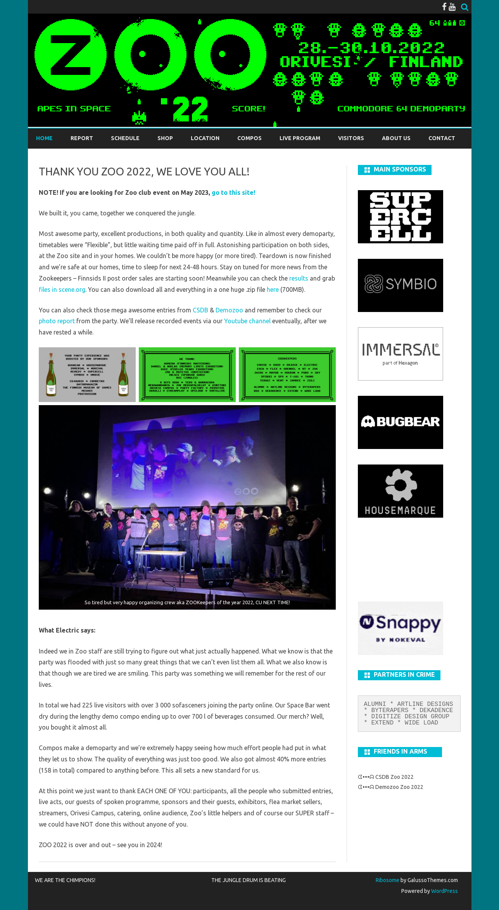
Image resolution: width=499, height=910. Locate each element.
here (273, 289)
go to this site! (233, 192)
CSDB (200, 310)
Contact (441, 138)
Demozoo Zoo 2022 (399, 787)
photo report (57, 320)
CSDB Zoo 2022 (394, 777)
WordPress (444, 891)
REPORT (82, 138)
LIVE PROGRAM (300, 138)
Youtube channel (247, 320)
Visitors (351, 138)
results (298, 278)
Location (205, 138)
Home (44, 138)
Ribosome (387, 880)
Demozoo (229, 310)
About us (396, 138)
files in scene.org (62, 289)
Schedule (125, 138)
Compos (249, 138)
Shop (165, 138)
